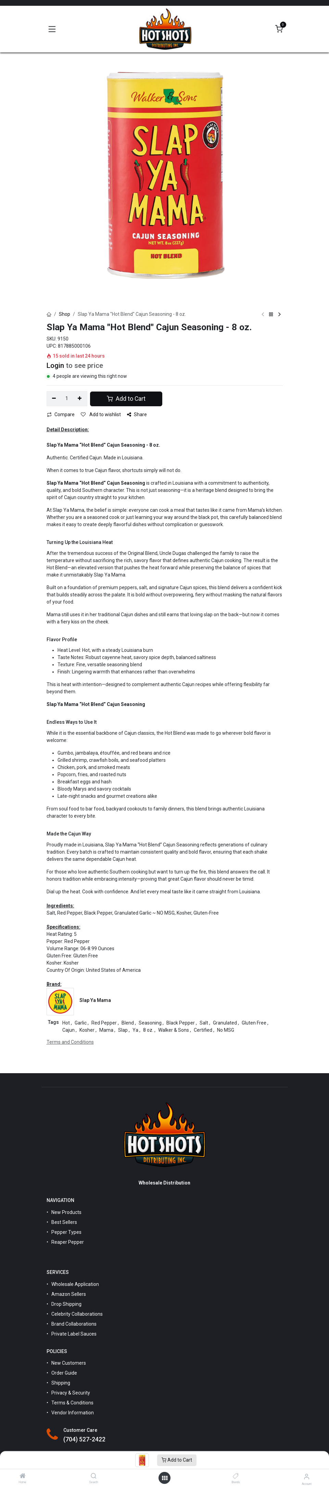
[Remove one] (54, 399)
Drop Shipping (66, 1304)
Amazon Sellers (68, 1294)
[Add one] (79, 399)
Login (55, 365)
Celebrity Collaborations (77, 1314)
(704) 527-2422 (84, 1439)
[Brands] (235, 1476)
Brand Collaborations (74, 1324)
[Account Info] (306, 1476)
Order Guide (64, 1373)
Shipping (60, 1383)
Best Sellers (64, 1222)
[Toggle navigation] (52, 29)
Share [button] (137, 414)
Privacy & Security (70, 1393)
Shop (64, 314)
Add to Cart (177, 1460)
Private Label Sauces (74, 1334)
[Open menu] (164, 1478)
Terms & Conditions (72, 1402)
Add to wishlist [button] (101, 414)
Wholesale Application (75, 1284)
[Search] (93, 1476)
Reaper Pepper (67, 1242)
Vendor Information (72, 1412)
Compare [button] (61, 414)
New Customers (68, 1363)
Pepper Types (66, 1232)
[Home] (23, 1476)
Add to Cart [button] (126, 398)
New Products (66, 1212)
